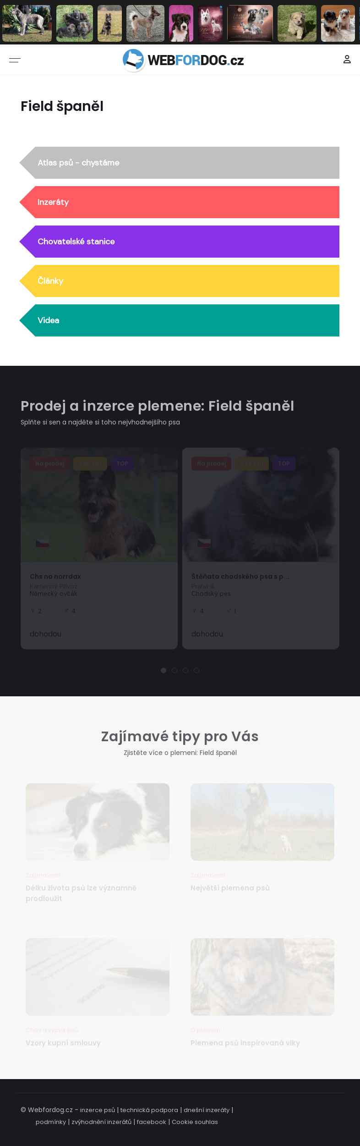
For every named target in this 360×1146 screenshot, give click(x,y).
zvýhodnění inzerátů (101, 1122)
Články (50, 280)
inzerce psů (97, 1110)
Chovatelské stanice (76, 241)
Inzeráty (53, 202)
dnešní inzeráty (206, 1110)
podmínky (51, 1122)
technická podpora (149, 1110)
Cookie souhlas (195, 1122)
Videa (48, 320)
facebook (151, 1122)
